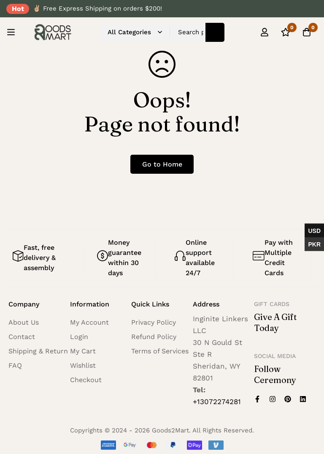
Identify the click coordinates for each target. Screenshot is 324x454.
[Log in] (264, 32)
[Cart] (306, 32)
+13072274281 (217, 401)
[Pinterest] (287, 399)
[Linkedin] (303, 399)
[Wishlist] (285, 32)
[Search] (214, 32)
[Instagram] (272, 399)
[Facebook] (257, 399)
